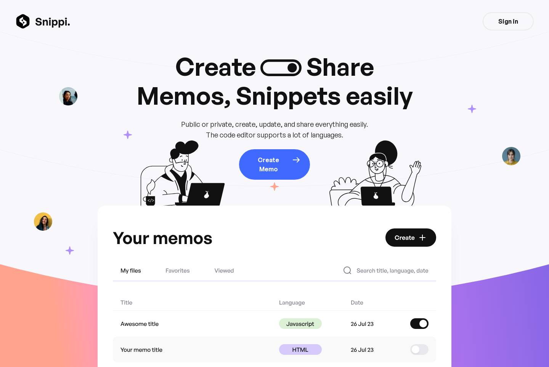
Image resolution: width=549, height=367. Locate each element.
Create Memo (279, 164)
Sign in (508, 21)
